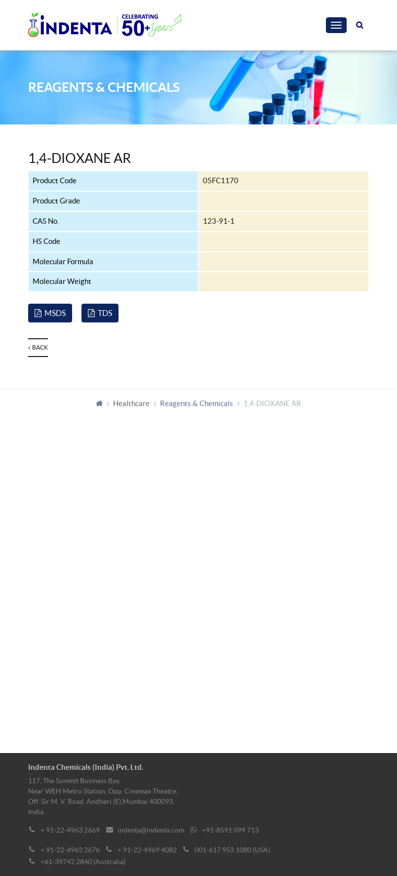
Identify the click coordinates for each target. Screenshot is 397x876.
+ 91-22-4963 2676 (70, 850)
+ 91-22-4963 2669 (70, 830)
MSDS (50, 313)
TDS (100, 313)
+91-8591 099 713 (230, 830)
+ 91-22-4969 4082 (147, 850)
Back (38, 347)
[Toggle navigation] (336, 25)
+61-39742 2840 (66, 862)
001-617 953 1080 (223, 850)
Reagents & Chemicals (196, 405)
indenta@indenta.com (151, 830)
